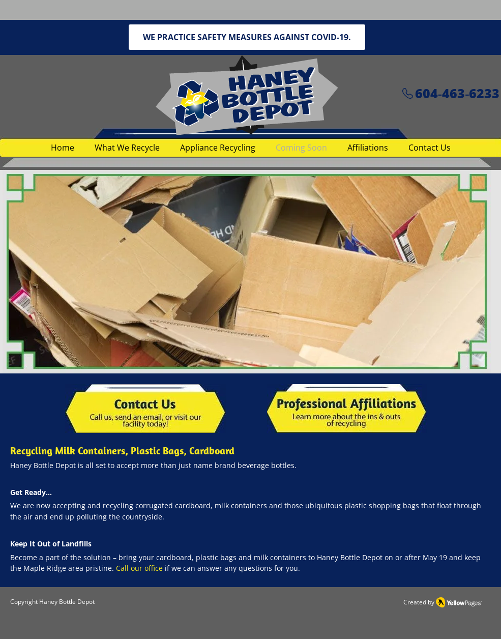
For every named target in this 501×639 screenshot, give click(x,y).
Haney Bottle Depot (67, 601)
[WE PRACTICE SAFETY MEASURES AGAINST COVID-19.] (247, 37)
